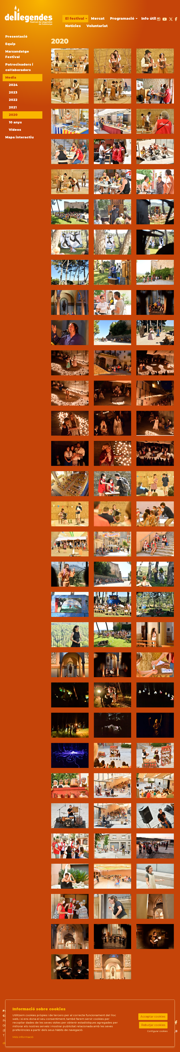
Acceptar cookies (152, 1016)
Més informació (22, 1037)
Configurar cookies (157, 1031)
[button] (70, 61)
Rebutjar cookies (153, 1025)
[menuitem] (75, 18)
